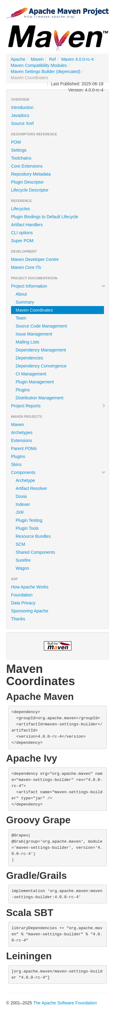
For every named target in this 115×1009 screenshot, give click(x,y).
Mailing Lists (27, 342)
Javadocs (20, 115)
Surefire (23, 560)
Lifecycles (20, 208)
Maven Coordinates (34, 310)
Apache (18, 59)
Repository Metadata (31, 174)
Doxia (21, 496)
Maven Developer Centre (35, 259)
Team (21, 318)
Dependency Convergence (41, 365)
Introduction (22, 107)
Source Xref (22, 123)
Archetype (25, 480)
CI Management (31, 373)
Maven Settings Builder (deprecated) (45, 71)
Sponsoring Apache (29, 610)
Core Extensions (27, 166)
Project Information (58, 286)
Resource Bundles (33, 536)
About (21, 294)
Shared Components (35, 552)
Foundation (22, 594)
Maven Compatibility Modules (39, 65)
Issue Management (34, 334)
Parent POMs (24, 448)
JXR (20, 512)
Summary (25, 302)
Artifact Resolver (31, 488)
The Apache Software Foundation (65, 1002)
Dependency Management (41, 349)
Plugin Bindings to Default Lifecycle (44, 216)
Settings (19, 150)
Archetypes (22, 432)
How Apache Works (29, 586)
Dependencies (29, 357)
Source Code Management (41, 326)
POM (16, 142)
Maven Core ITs (26, 267)
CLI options (22, 232)
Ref (52, 59)
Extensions (21, 440)
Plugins (23, 389)
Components (58, 472)
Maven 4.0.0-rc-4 (77, 59)
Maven (37, 59)
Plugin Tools (27, 528)
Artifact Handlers (27, 224)
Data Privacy (23, 602)
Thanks (18, 618)
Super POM (22, 240)
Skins (16, 464)
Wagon (22, 568)
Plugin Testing (29, 520)
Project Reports (58, 405)
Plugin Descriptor (27, 182)
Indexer (23, 504)
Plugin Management (35, 381)
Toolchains (21, 158)
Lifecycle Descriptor (29, 190)
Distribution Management (39, 397)
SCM (20, 544)
